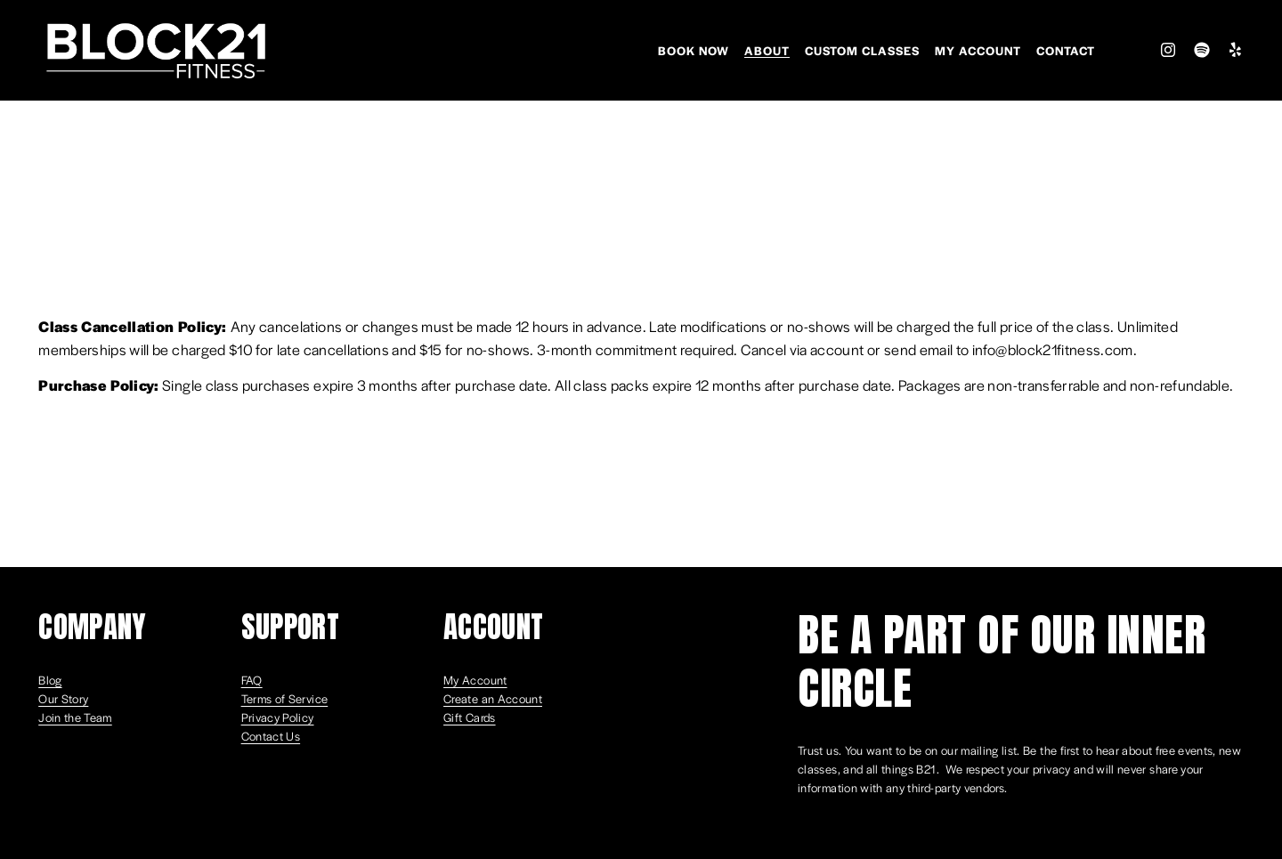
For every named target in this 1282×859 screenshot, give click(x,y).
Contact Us (271, 735)
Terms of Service (285, 698)
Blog (49, 679)
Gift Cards (469, 717)
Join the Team (75, 717)
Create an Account (492, 698)
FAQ (252, 679)
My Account (978, 50)
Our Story (63, 698)
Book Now (693, 50)
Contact (1065, 50)
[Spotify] (1202, 50)
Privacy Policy (277, 717)
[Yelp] (1235, 50)
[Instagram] (1168, 50)
